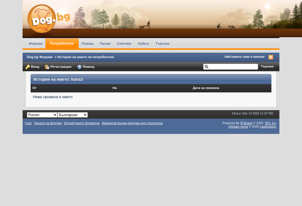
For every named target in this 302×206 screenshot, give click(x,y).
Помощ (88, 43)
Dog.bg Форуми (40, 57)
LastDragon (268, 126)
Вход (32, 67)
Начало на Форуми (48, 123)
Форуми (35, 43)
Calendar (124, 43)
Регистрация (58, 67)
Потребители (62, 43)
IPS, (270, 123)
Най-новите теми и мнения (244, 56)
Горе (28, 123)
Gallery (143, 43)
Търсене (162, 43)
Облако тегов (238, 126)
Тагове (105, 43)
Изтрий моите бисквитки (82, 123)
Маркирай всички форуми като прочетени (132, 123)
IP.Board (246, 123)
